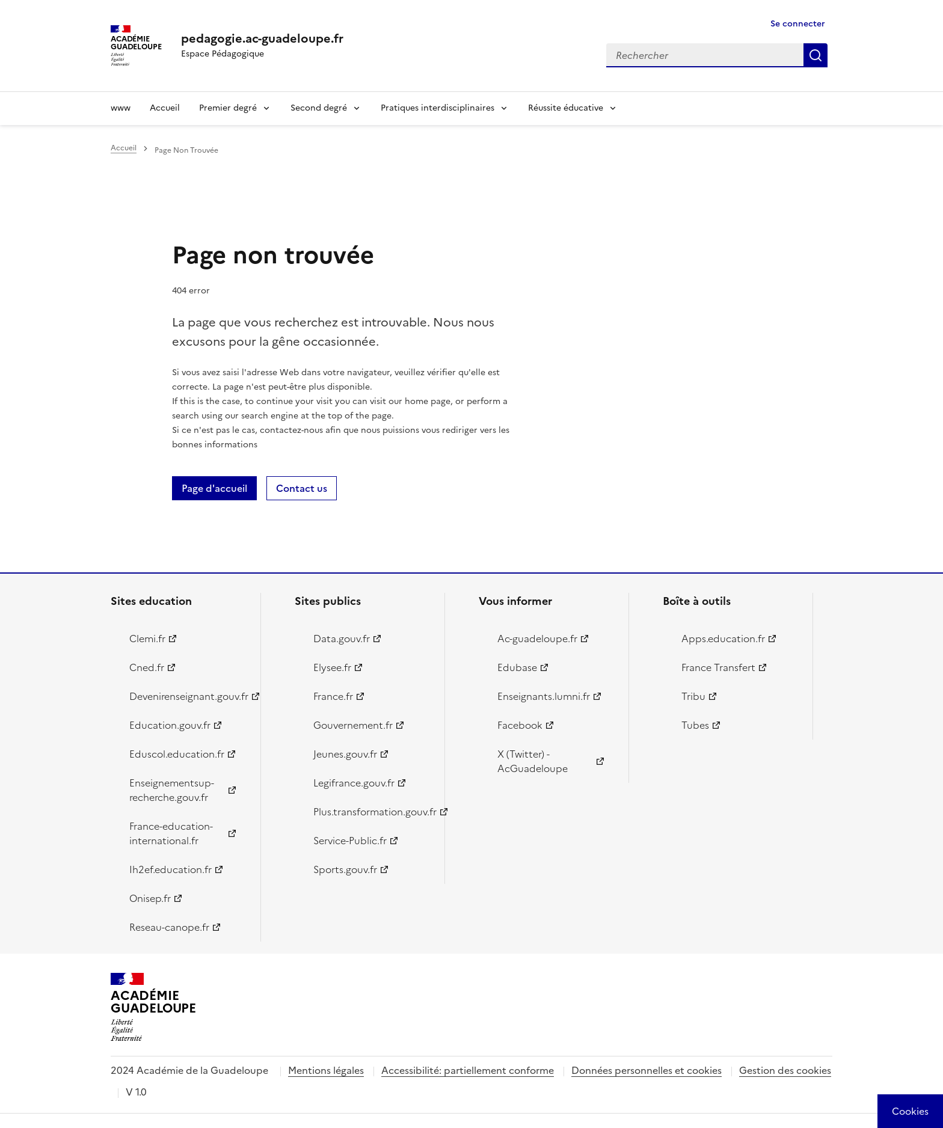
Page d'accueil (214, 488)
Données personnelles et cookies (646, 1070)
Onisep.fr (150, 898)
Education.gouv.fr (169, 725)
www (121, 108)
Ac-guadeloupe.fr (537, 638)
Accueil (165, 108)
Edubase (517, 667)
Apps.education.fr (723, 638)
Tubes (695, 725)
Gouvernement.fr (353, 725)
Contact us (301, 488)
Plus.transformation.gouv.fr (372, 812)
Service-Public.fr (350, 840)
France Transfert (718, 667)
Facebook (519, 725)
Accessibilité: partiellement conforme (467, 1070)
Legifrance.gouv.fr (354, 783)
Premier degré (228, 108)
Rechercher (815, 55)
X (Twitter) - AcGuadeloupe (532, 761)
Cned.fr (146, 667)
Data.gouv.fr (341, 638)
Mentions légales (326, 1070)
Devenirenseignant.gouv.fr (188, 696)
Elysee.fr (332, 667)
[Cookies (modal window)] (910, 1111)
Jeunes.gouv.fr (345, 754)
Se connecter (797, 23)
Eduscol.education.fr (176, 754)
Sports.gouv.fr (345, 869)
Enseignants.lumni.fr (543, 696)
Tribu (693, 696)
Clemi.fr (147, 638)
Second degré (318, 108)
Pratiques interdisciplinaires (437, 108)
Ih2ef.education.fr (170, 869)
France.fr (333, 696)
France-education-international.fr (171, 833)
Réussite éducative (565, 108)
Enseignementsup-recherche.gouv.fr (171, 790)
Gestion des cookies (785, 1070)
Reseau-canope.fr (169, 927)
